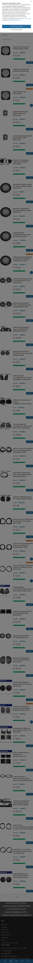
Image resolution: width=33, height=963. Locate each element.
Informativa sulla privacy (14, 20)
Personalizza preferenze (16, 29)
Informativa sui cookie (25, 18)
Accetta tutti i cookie (16, 26)
